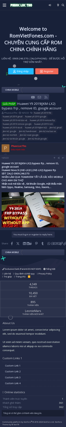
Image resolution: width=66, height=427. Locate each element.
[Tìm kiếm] (63, 5)
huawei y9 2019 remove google (17, 124)
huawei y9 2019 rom (43, 124)
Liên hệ (7, 273)
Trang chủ (21, 276)
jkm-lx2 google (9, 131)
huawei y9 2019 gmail (12, 116)
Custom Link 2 (13, 371)
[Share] (59, 158)
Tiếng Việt (49, 268)
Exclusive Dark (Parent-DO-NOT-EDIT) (21, 268)
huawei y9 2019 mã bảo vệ (15, 120)
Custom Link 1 (13, 365)
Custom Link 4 (13, 383)
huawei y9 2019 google (35, 116)
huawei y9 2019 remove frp (42, 120)
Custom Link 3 (13, 377)
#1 (63, 157)
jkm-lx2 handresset (27, 131)
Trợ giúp (8, 276)
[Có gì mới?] (58, 5)
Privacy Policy (45, 273)
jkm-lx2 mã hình (10, 135)
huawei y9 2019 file (42, 112)
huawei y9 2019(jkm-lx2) (36, 127)
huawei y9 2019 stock (12, 127)
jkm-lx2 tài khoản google (14, 138)
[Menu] (4, 5)
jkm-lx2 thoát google (37, 138)
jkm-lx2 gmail (56, 127)
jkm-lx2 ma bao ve (47, 131)
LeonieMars (33, 311)
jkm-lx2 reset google (29, 135)
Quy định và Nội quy (25, 273)
